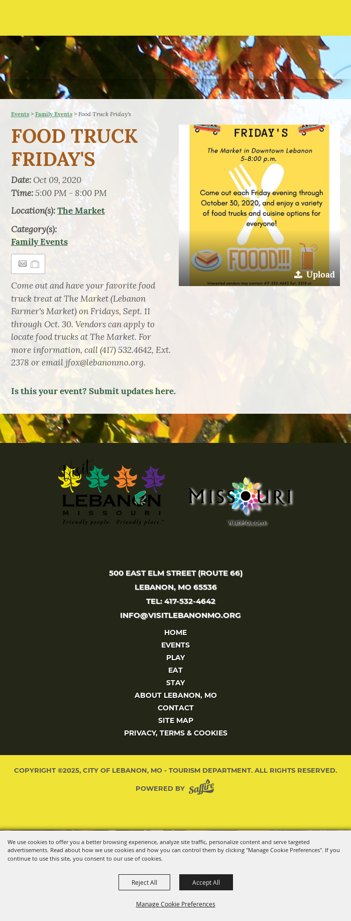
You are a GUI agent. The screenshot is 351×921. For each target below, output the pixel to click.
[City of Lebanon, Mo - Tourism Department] (76, 49)
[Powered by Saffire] (203, 788)
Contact (176, 707)
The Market (81, 210)
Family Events (53, 114)
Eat (175, 670)
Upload (320, 274)
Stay (175, 682)
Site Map (175, 720)
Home (175, 632)
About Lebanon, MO (176, 695)
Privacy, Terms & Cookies (175, 732)
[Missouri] (239, 500)
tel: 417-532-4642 (180, 601)
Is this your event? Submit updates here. (93, 391)
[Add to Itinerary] (35, 263)
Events (20, 114)
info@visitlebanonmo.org (180, 615)
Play (175, 657)
